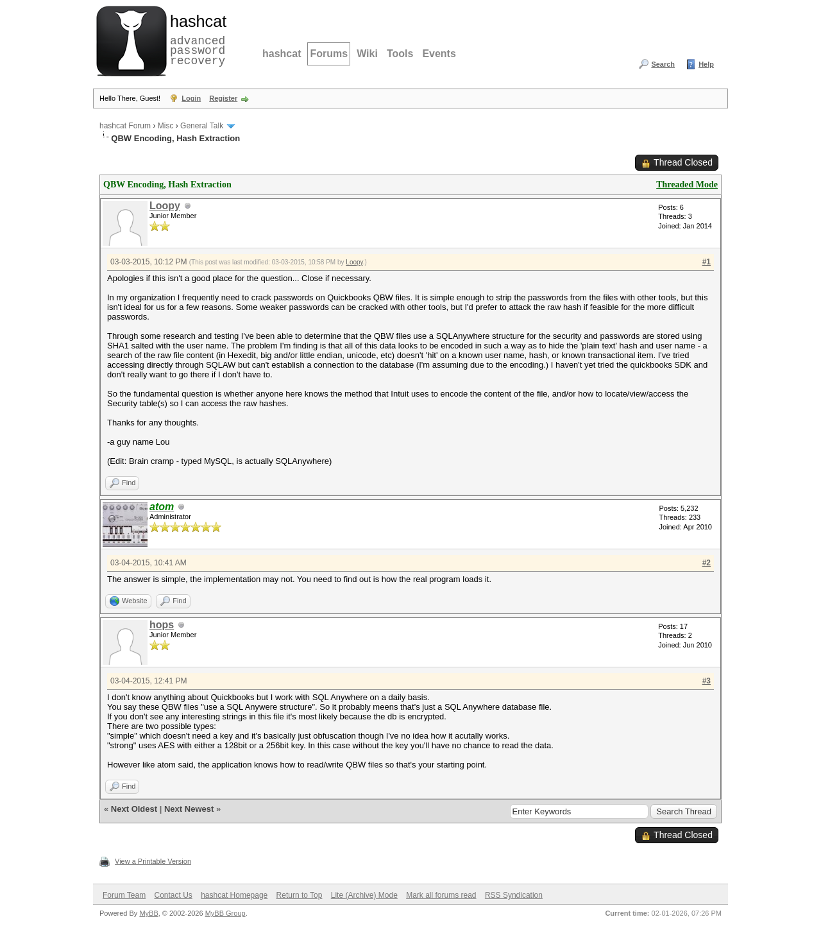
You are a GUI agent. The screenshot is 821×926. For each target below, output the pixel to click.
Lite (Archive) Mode (364, 895)
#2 (706, 562)
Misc (166, 125)
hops (161, 624)
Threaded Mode (687, 184)
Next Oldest (134, 809)
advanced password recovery (195, 39)
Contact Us (173, 895)
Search (663, 64)
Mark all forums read (441, 895)
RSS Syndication (514, 895)
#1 (706, 261)
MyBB (148, 913)
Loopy (164, 205)
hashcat (281, 53)
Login (191, 98)
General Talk (201, 125)
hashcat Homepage (234, 895)
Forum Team (124, 895)
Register (223, 98)
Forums (329, 53)
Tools (400, 53)
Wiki (367, 53)
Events (438, 53)
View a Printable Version (153, 861)
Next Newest (189, 809)
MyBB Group (225, 913)
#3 (706, 680)
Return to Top (299, 895)
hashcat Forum (125, 125)
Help (706, 64)
